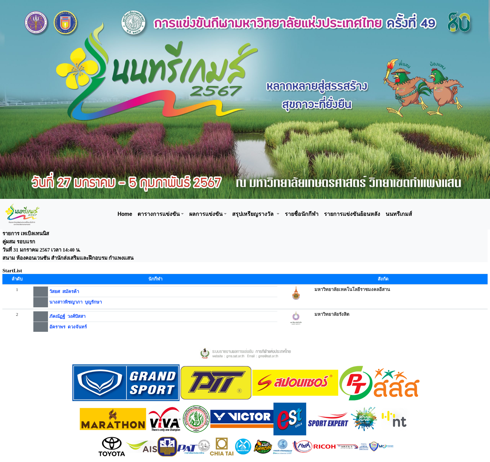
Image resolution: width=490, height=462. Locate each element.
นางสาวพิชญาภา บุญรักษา (75, 302)
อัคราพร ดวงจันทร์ (68, 326)
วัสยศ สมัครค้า (64, 291)
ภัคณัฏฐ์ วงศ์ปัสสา (67, 316)
